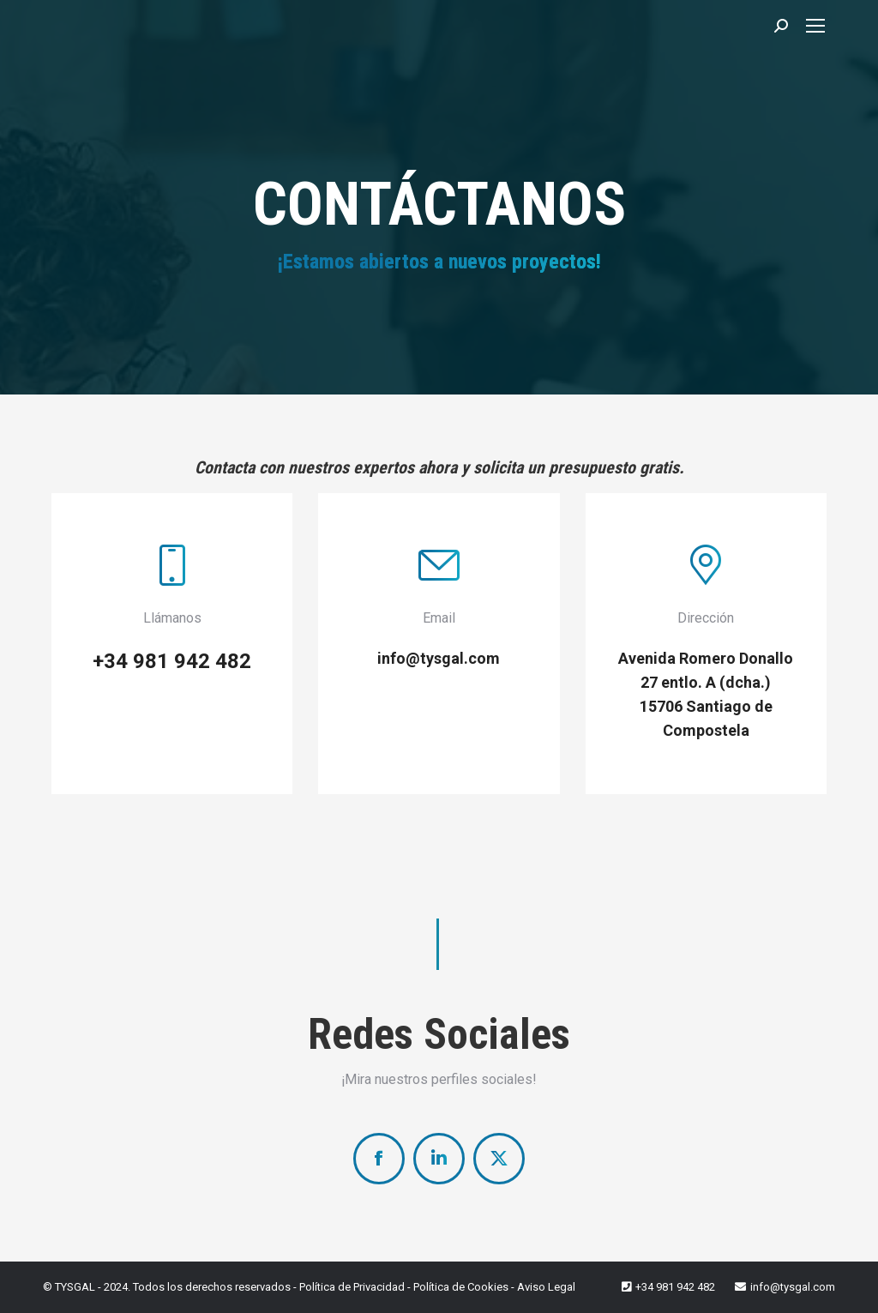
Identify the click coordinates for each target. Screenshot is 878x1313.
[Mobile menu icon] (815, 25)
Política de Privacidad (352, 1286)
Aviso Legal (546, 1286)
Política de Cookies (460, 1286)
